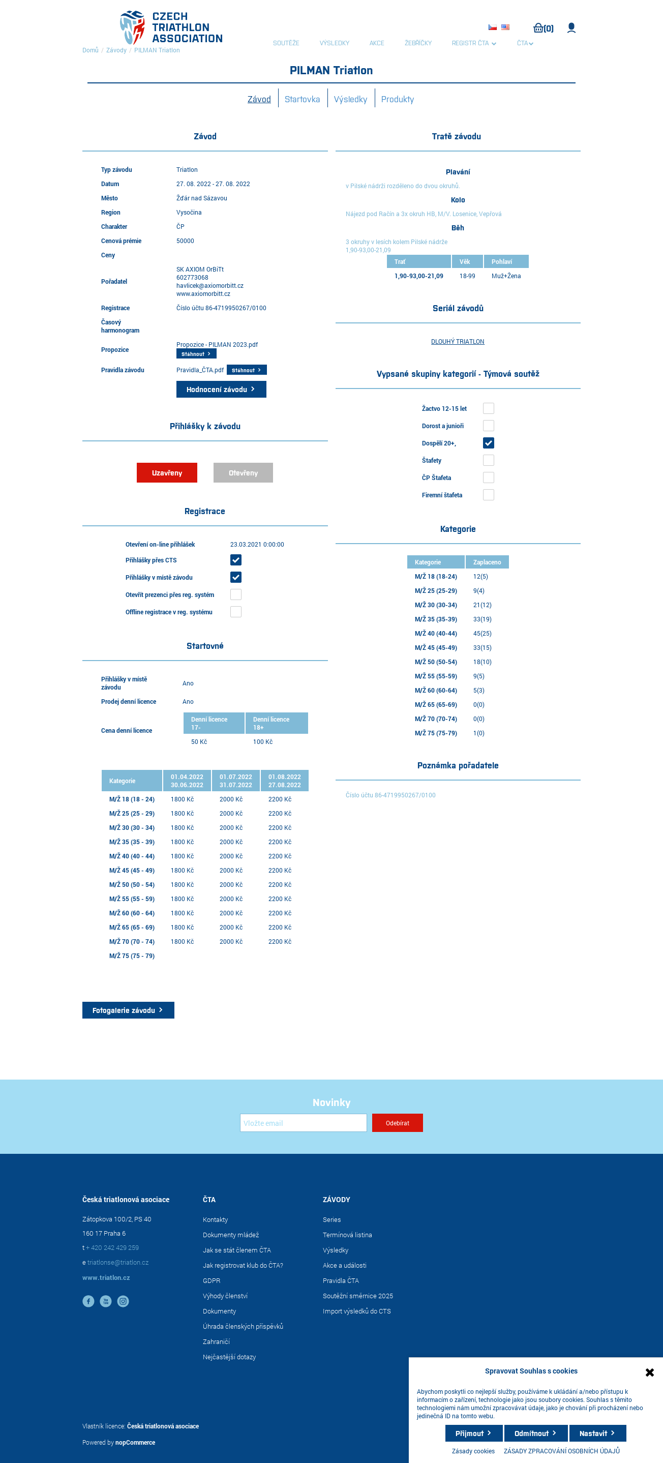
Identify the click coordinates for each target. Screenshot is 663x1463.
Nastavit (593, 1433)
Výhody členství (225, 1295)
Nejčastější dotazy (229, 1356)
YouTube (106, 1301)
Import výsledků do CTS (357, 1311)
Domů (90, 50)
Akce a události (345, 1265)
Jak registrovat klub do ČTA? (243, 1265)
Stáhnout (193, 353)
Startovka (302, 99)
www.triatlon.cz (106, 1277)
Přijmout (470, 1433)
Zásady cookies (473, 1451)
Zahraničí (216, 1341)
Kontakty (215, 1219)
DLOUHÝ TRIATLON (458, 341)
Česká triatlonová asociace (163, 1426)
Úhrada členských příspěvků (243, 1326)
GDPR (212, 1280)
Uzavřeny (167, 472)
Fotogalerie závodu (124, 1009)
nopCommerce (135, 1442)
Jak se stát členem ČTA (237, 1250)
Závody (116, 50)
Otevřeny (243, 472)
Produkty (397, 99)
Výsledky (351, 99)
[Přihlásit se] (303, 1123)
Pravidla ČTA (341, 1280)
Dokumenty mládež (231, 1234)
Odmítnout (532, 1433)
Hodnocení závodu (217, 389)
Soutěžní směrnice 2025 (358, 1295)
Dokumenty (219, 1311)
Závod (259, 99)
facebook (88, 1301)
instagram (123, 1301)
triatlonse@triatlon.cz (117, 1262)
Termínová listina (347, 1234)
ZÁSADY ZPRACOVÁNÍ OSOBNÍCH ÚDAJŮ (562, 1451)
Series (332, 1219)
